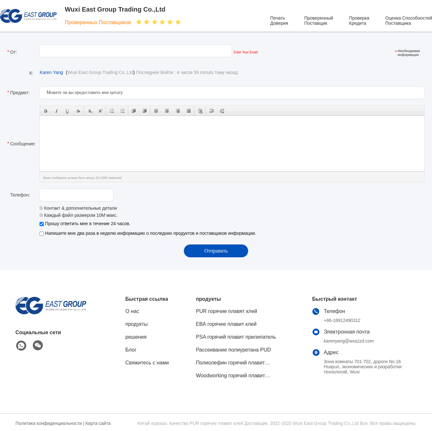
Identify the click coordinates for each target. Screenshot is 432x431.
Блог (131, 350)
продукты (136, 324)
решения (136, 337)
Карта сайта (98, 423)
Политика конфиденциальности (48, 423)
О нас (132, 311)
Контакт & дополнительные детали (78, 208)
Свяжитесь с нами (147, 362)
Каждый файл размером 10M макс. (78, 215)
